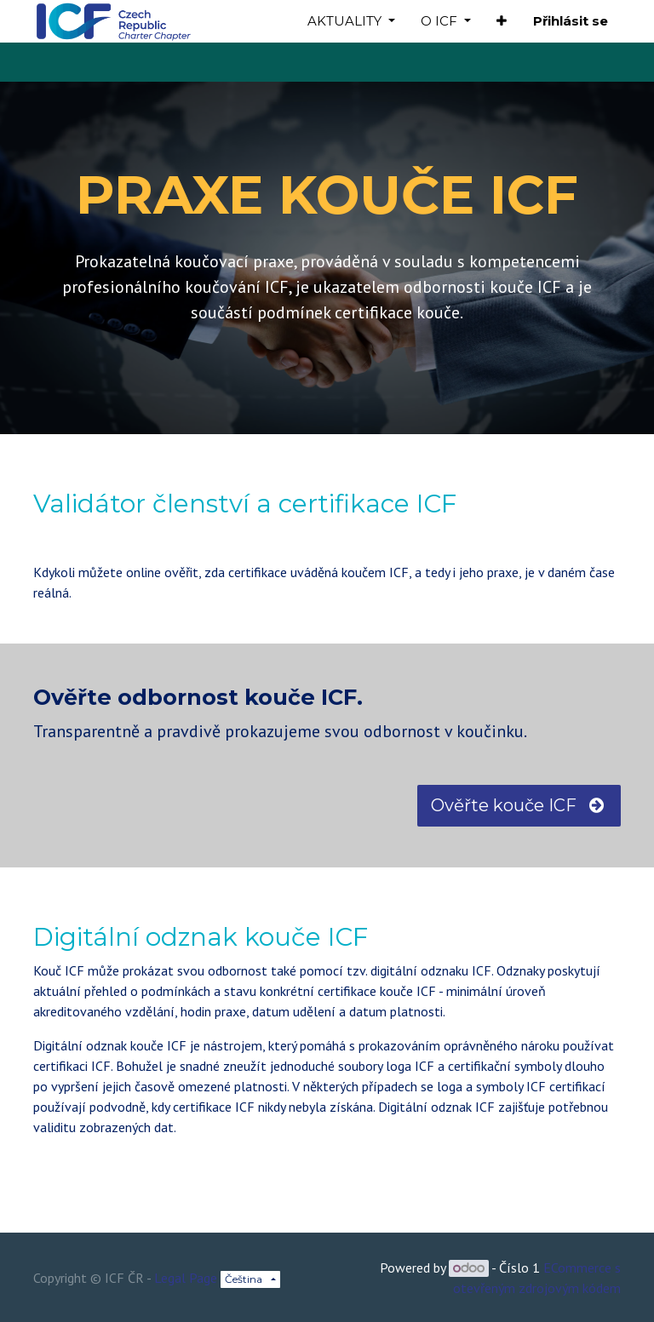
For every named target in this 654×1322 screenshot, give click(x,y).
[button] (501, 22)
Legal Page (185, 1277)
